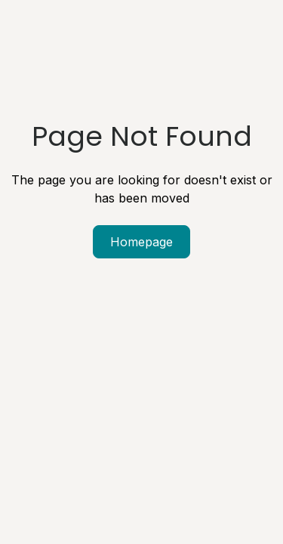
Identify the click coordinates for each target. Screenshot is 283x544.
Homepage (141, 241)
